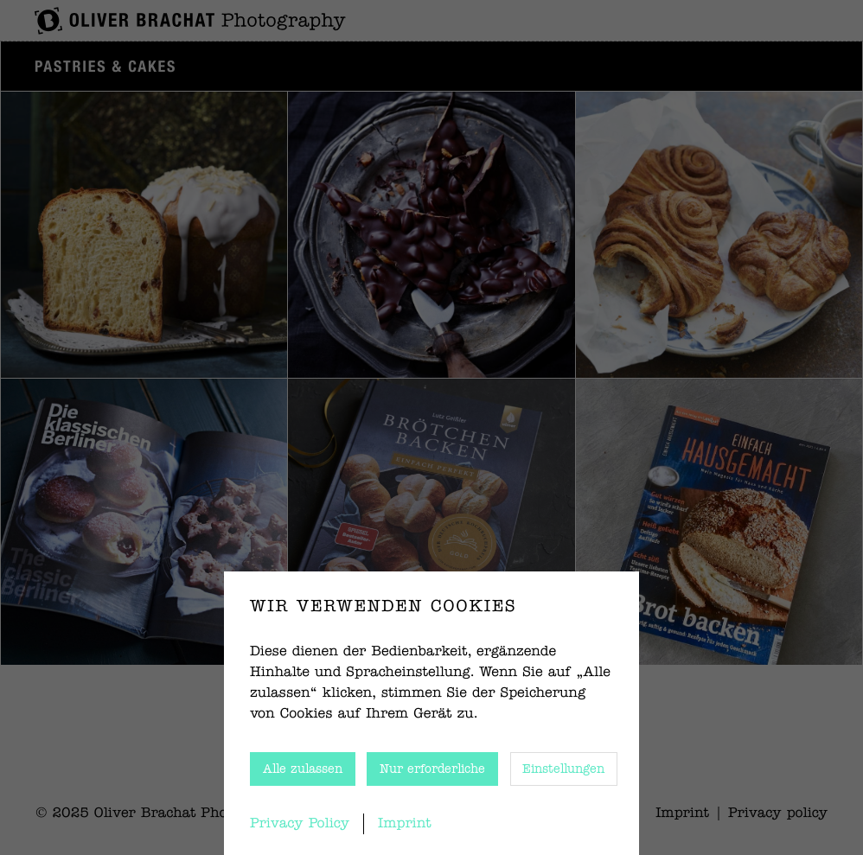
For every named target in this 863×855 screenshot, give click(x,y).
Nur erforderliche (432, 769)
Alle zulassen (302, 769)
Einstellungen (563, 769)
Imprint (405, 824)
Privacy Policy (299, 824)
